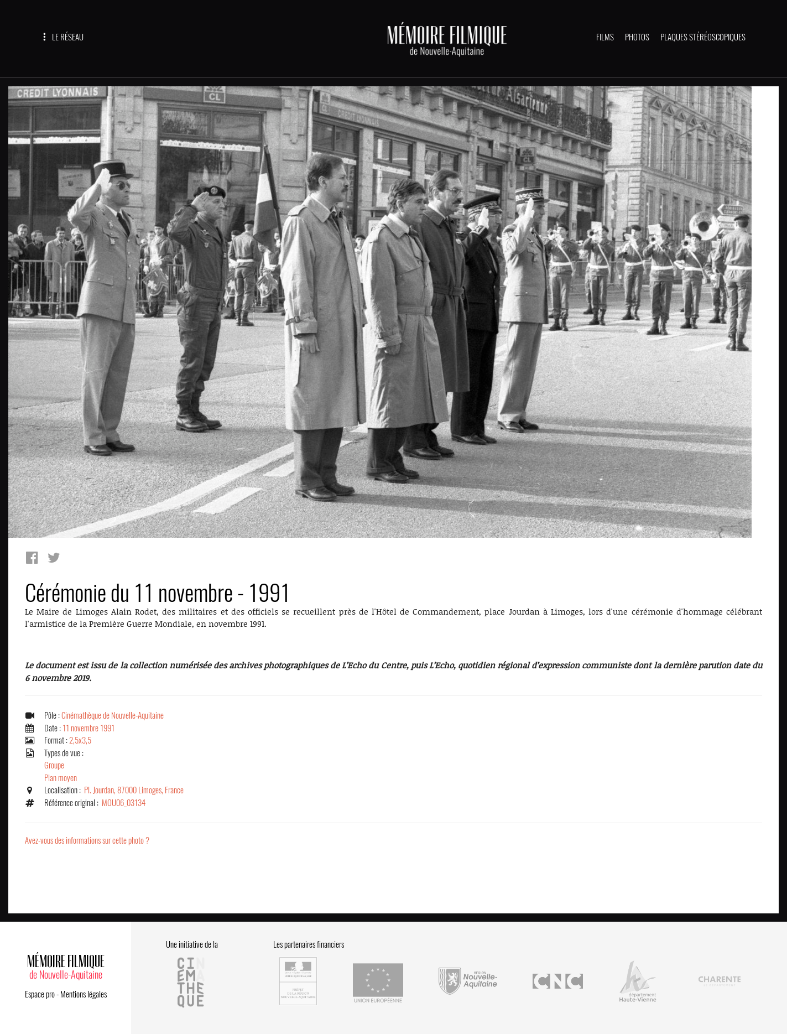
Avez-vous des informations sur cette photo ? (87, 840)
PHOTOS (637, 37)
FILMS (605, 37)
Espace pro (40, 994)
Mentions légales (83, 994)
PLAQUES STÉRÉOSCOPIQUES (703, 37)
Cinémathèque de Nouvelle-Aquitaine (112, 715)
